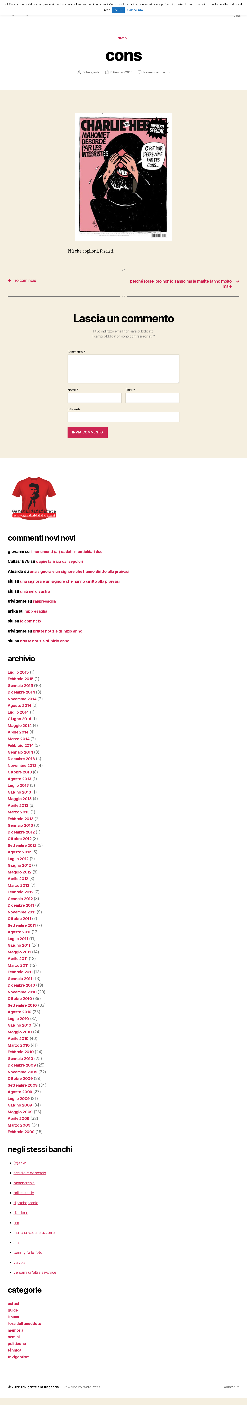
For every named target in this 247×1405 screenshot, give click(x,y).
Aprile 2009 (19, 1125)
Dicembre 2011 (22, 912)
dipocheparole (27, 1209)
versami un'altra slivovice (37, 1279)
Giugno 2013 (20, 799)
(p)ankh (21, 1170)
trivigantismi (20, 1364)
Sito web (74, 410)
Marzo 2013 (19, 819)
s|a (16, 1249)
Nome (73, 391)
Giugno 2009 (20, 1112)
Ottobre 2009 (21, 1085)
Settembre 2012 (23, 852)
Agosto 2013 (20, 785)
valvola (20, 1269)
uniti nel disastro (36, 598)
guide (13, 1317)
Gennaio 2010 (21, 1065)
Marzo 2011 (19, 972)
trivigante (92, 73)
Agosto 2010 (20, 1019)
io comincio (31, 628)
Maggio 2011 (20, 959)
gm (16, 1229)
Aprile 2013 (19, 812)
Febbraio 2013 (21, 825)
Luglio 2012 (19, 865)
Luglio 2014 (19, 719)
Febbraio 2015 (21, 685)
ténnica (15, 1357)
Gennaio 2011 (21, 985)
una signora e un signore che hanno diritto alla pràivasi (72, 588)
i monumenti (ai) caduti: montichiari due (69, 552)
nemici (123, 38)
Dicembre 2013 (22, 765)
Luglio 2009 (19, 1105)
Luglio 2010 (19, 1025)
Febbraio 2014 (22, 752)
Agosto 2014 (20, 712)
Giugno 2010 (20, 1032)
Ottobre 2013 (20, 779)
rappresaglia (45, 608)
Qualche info (134, 10)
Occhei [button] (118, 10)
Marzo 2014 (19, 746)
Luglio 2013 (19, 792)
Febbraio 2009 (22, 1138)
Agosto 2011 (20, 939)
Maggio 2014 (20, 732)
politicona (17, 1350)
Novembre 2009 (23, 1079)
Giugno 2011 (20, 952)
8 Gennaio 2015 (121, 73)
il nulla (14, 1324)
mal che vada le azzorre (36, 1239)
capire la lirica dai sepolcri (61, 562)
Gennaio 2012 (21, 905)
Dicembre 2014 (22, 699)
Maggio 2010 (20, 1039)
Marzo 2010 (19, 1052)
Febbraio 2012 (21, 899)
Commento (76, 353)
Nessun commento (157, 73)
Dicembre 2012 (22, 839)
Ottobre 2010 (20, 1005)
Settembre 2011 (23, 932)
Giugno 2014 (20, 725)
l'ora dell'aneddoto (26, 1330)
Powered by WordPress (83, 1394)
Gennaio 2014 (21, 759)
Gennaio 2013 (21, 832)
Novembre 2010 (23, 999)
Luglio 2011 (19, 945)
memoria (16, 1337)
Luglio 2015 (19, 679)
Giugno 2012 (20, 872)
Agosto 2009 (20, 1098)
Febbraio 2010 (22, 1059)
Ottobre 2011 (20, 925)
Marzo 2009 (19, 1132)
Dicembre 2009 (23, 1072)
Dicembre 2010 (22, 992)
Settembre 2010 (23, 1012)
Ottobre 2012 (20, 845)
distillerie (22, 1219)
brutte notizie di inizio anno (59, 638)
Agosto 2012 (20, 859)
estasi (13, 1310)
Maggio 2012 (20, 879)
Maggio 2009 (21, 1119)
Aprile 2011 (19, 965)
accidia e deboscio (31, 1180)
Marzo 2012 (19, 892)
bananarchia (25, 1190)
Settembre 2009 (24, 1092)
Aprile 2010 (19, 1045)
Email (130, 391)
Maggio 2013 (20, 805)
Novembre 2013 (23, 772)
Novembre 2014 (23, 706)
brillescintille (25, 1199)
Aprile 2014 (19, 739)
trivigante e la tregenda (40, 1394)
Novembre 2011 (23, 919)
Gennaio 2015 (21, 692)
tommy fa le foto (29, 1259)
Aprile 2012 (19, 885)
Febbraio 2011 (21, 979)
